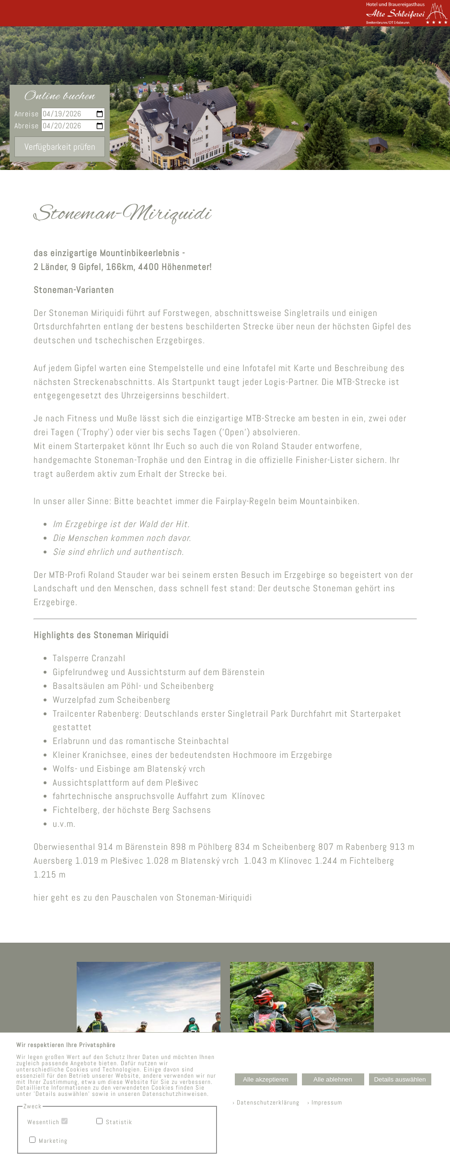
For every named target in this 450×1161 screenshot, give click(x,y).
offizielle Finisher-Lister (306, 460)
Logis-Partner (291, 382)
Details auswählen (400, 1079)
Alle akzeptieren (265, 1079)
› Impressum (321, 1102)
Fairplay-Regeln (246, 501)
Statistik (119, 1122)
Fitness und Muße (102, 418)
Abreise (59, 126)
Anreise (59, 114)
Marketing (53, 1141)
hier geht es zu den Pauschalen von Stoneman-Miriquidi (143, 897)
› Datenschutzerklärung (266, 1102)
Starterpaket (100, 446)
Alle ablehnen (332, 1079)
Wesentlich (43, 1122)
